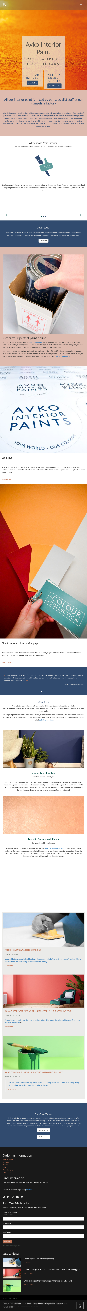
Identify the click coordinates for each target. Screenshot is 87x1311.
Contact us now (43, 1130)
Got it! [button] (80, 1305)
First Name (7, 1223)
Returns (5, 1165)
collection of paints (46, 720)
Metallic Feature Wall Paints (43, 839)
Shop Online (32, 83)
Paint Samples (8, 1170)
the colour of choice (12, 1023)
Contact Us (43, 241)
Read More (6, 479)
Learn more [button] (8, 1307)
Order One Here (54, 86)
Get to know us (43, 1137)
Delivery (6, 1162)
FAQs (4, 1167)
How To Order (8, 1160)
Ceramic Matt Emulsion (43, 773)
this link (29, 1190)
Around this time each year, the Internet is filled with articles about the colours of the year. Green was (42, 1020)
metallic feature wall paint (54, 848)
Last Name (7, 1232)
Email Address (9, 1215)
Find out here (7, 662)
